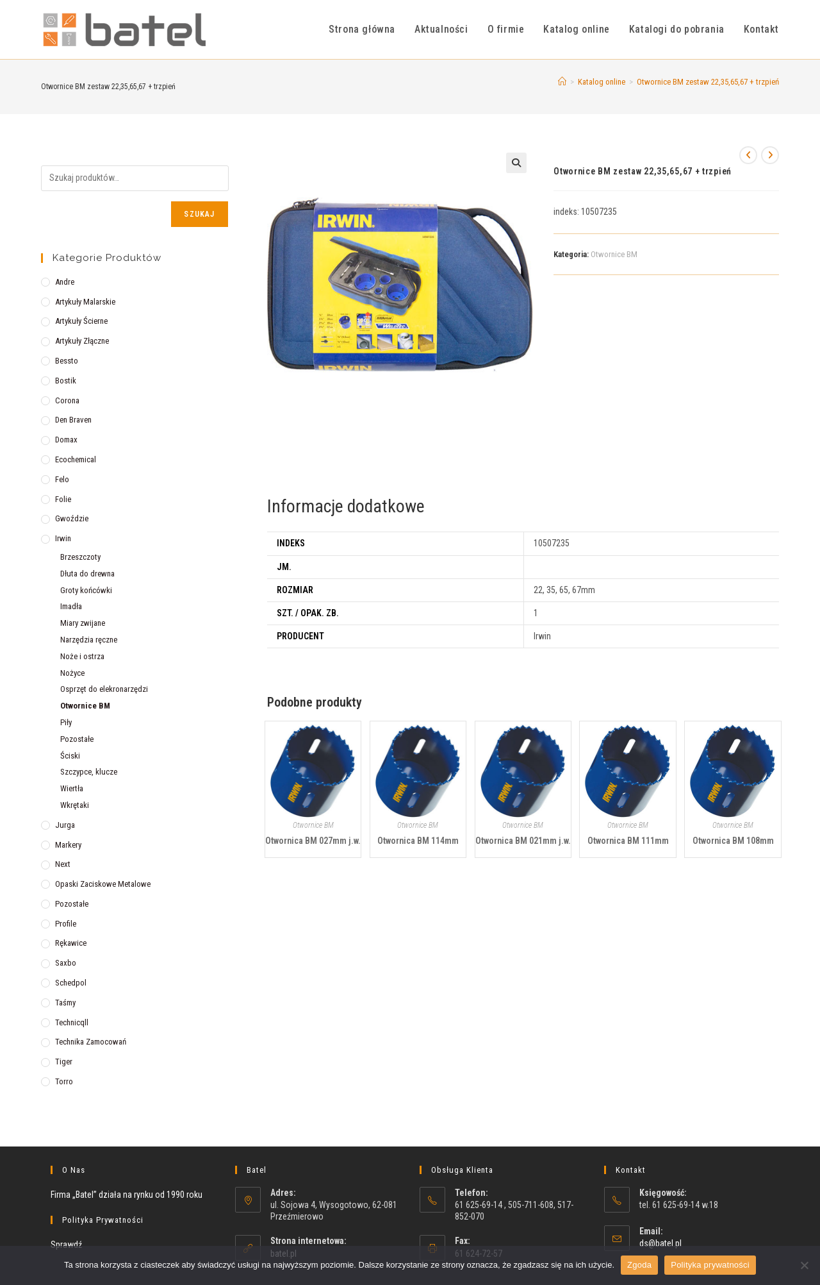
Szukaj (199, 214)
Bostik (65, 380)
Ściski (70, 755)
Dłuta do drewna (87, 573)
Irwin (63, 538)
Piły (66, 722)
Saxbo (65, 963)
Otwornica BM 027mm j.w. (313, 841)
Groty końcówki (86, 590)
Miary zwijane (82, 623)
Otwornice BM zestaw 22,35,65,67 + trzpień (708, 82)
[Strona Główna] (562, 82)
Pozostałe (77, 739)
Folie (63, 499)
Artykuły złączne (82, 341)
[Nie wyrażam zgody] (804, 1265)
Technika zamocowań (90, 1041)
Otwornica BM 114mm (418, 841)
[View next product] (770, 155)
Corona (67, 400)
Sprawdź (66, 1244)
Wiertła (71, 788)
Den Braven (73, 419)
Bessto (66, 360)
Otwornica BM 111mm (628, 841)
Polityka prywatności (710, 1265)
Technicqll (71, 1022)
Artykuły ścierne (81, 321)
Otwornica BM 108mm (733, 841)
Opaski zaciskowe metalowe (103, 884)
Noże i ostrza (82, 656)
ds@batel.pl (660, 1243)
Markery (68, 845)
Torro (64, 1081)
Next (62, 864)
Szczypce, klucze (88, 772)
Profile (65, 923)
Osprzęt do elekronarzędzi (104, 689)
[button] (516, 163)
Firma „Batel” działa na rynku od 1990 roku (126, 1194)
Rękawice (70, 943)
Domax (66, 439)
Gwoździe (71, 518)
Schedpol (70, 982)
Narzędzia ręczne (88, 639)
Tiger (63, 1061)
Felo (62, 479)
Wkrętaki (74, 805)
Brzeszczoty (80, 557)
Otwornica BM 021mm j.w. (523, 841)
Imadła (71, 606)
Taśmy (65, 1002)
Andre (64, 282)
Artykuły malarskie (85, 302)
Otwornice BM (614, 254)
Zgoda (639, 1265)
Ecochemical (75, 459)
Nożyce (72, 673)
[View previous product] (748, 155)
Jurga (65, 825)
